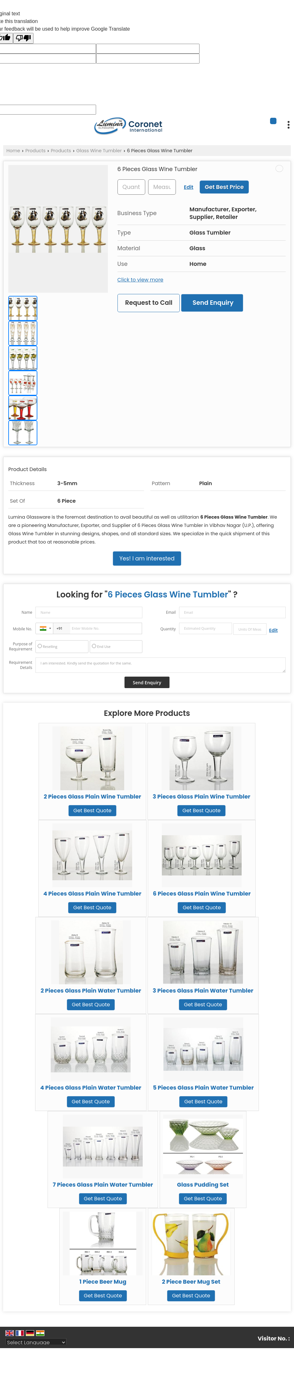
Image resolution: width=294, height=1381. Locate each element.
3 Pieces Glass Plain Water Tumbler (203, 990)
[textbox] (162, 187)
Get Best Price (224, 187)
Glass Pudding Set (203, 1185)
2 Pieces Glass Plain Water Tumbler (91, 990)
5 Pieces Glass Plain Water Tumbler (203, 1088)
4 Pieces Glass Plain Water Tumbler (90, 1088)
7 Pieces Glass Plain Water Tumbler (103, 1185)
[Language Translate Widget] (35, 1342)
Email (171, 612)
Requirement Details (20, 665)
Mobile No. (22, 629)
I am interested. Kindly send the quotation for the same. (160, 665)
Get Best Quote (92, 810)
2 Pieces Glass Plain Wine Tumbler (92, 796)
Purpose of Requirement (20, 647)
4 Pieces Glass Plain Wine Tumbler (92, 893)
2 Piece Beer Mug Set (191, 1282)
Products (35, 150)
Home (13, 150)
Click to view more (140, 279)
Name (26, 612)
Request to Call (148, 302)
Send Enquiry (212, 302)
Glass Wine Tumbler (99, 150)
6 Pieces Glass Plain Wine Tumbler (202, 893)
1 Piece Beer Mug (102, 1282)
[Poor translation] (23, 38)
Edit (188, 187)
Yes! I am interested (147, 558)
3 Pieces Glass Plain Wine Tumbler (201, 796)
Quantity (168, 629)
